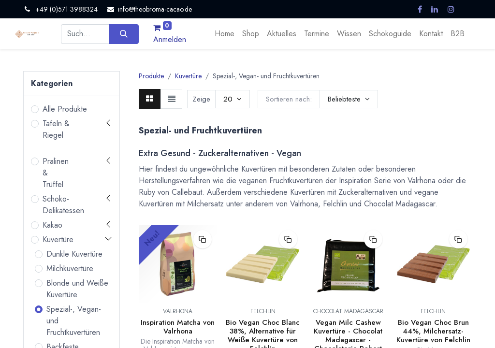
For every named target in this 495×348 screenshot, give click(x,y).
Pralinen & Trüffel (56, 173)
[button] (349, 99)
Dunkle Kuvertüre (74, 254)
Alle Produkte (65, 109)
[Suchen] (123, 34)
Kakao (52, 225)
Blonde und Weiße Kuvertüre (77, 288)
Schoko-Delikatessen (63, 204)
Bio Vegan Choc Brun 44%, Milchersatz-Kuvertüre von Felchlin (433, 331)
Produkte (151, 76)
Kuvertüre (58, 239)
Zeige (201, 99)
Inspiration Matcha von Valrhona (178, 326)
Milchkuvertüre (69, 268)
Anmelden (169, 39)
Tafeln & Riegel (56, 129)
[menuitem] (224, 34)
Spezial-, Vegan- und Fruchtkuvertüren (73, 321)
